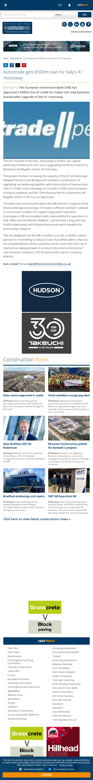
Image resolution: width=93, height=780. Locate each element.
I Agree (46, 774)
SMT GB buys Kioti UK (62, 496)
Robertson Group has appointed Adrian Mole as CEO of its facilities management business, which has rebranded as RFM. (24, 457)
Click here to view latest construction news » (37, 519)
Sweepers (57, 707)
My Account (69, 5)
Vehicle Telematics (62, 691)
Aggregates (14, 690)
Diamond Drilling (17, 718)
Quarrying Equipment (64, 660)
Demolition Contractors (20, 710)
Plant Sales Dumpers (63, 672)
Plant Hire (13, 648)
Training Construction (20, 667)
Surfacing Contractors (20, 683)
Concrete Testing (61, 699)
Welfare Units (15, 695)
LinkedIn (76, 24)
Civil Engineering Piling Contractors (20, 662)
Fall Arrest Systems (62, 695)
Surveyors (57, 703)
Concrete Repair (61, 711)
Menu (5, 5)
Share (5, 65)
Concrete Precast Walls (65, 687)
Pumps (11, 702)
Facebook (88, 24)
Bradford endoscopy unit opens (24, 496)
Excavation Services (18, 679)
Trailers (56, 656)
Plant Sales (14, 652)
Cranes (11, 675)
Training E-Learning (63, 680)
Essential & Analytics (31, 769)
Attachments (15, 656)
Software (12, 706)
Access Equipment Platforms (23, 714)
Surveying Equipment (64, 648)
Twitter (70, 24)
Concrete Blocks (61, 668)
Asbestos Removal (62, 664)
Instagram (64, 24)
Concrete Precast (61, 715)
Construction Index (17, 28)
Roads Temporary (62, 676)
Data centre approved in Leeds (23, 395)
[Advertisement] (46, 554)
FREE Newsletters (60, 5)
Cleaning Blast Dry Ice (64, 719)
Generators (14, 698)
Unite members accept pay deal (69, 395)
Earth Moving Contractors (66, 684)
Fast (83, 5)
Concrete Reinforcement (65, 652)
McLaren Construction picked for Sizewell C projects (67, 445)
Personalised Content (61, 769)
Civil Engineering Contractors (24, 686)
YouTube (82, 24)
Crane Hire (13, 671)
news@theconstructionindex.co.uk (49, 264)
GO (84, 14)
